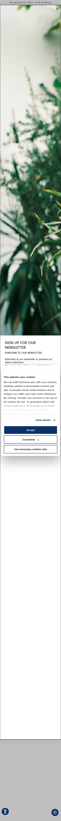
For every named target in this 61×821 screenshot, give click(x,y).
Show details (43, 420)
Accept (30, 430)
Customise (30, 439)
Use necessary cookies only (30, 449)
